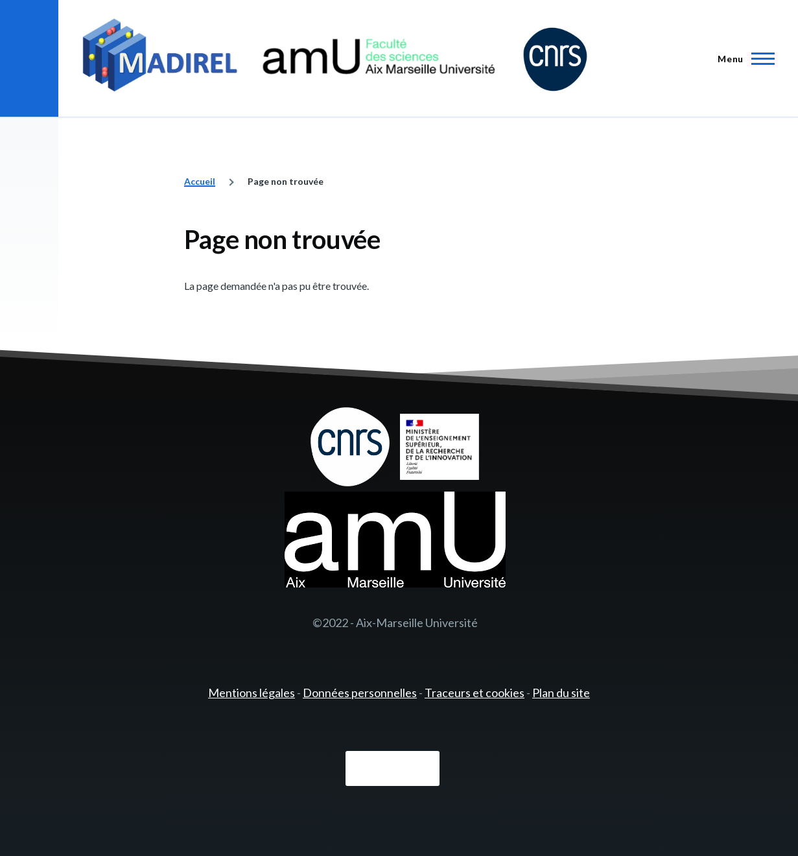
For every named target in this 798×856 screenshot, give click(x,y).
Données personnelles (360, 692)
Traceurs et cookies (474, 692)
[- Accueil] (335, 58)
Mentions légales (251, 692)
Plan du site (561, 692)
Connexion (392, 768)
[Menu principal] (742, 58)
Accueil (199, 181)
